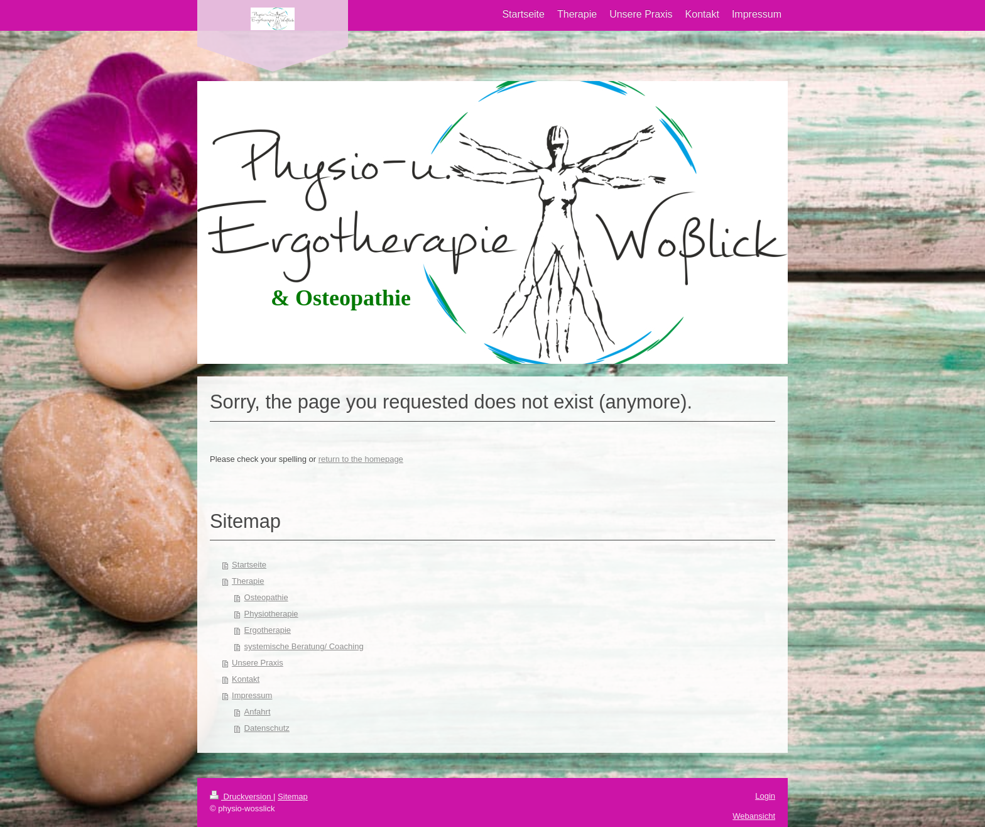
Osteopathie (266, 597)
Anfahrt (257, 711)
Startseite (249, 564)
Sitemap (293, 796)
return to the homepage (360, 459)
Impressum (252, 695)
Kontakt (245, 679)
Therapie (248, 581)
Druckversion (241, 796)
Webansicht (753, 816)
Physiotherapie (271, 613)
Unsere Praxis (257, 662)
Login (765, 796)
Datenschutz (267, 728)
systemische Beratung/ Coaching (304, 646)
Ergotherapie (267, 630)
